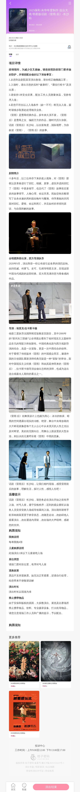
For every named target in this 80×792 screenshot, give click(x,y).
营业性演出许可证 (35, 771)
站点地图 (50, 767)
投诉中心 (40, 745)
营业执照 (49, 771)
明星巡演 (39, 767)
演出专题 (29, 767)
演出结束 (51, 787)
